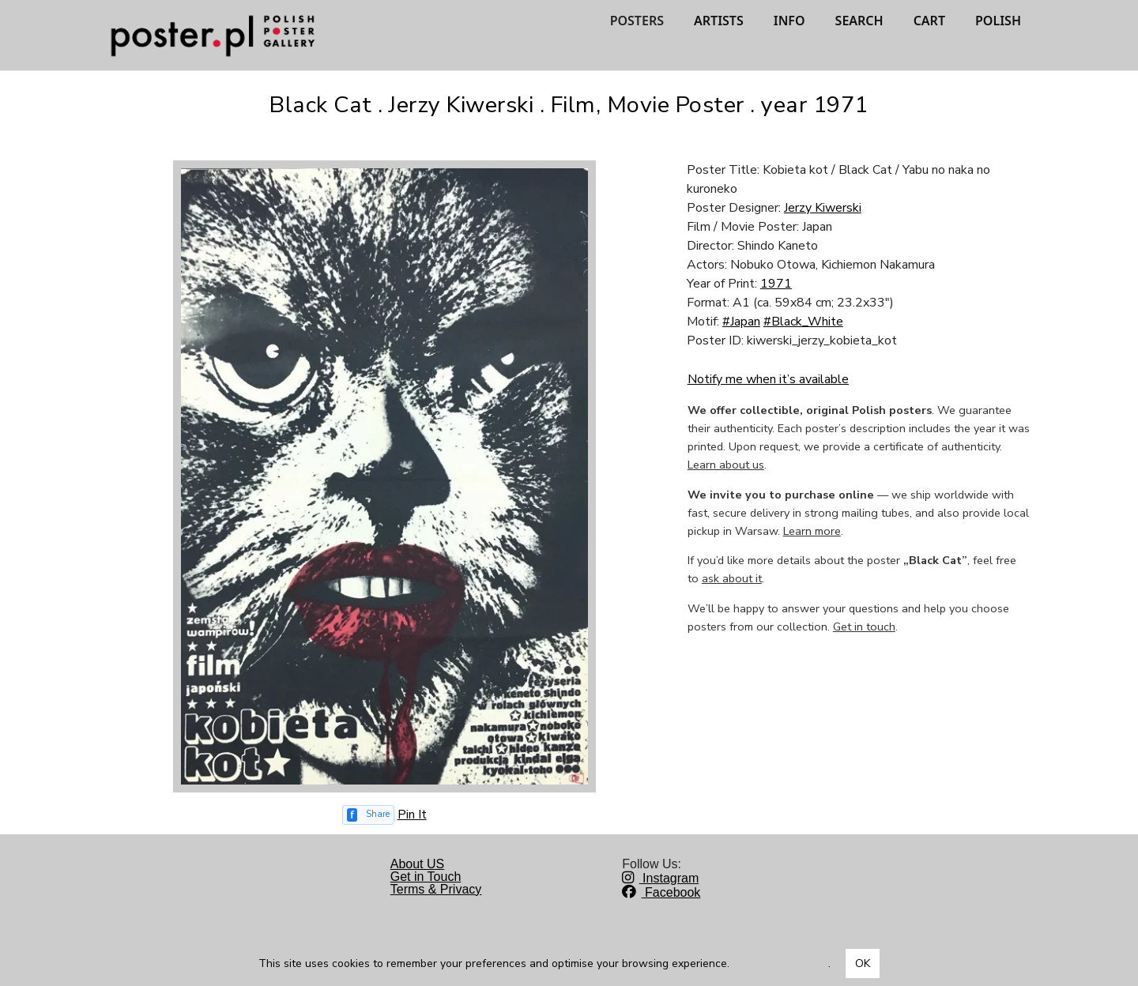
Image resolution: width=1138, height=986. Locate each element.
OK (862, 963)
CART (929, 20)
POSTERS (637, 20)
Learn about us (726, 464)
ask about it (732, 578)
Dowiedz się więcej (780, 963)
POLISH (998, 20)
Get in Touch (426, 876)
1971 (776, 283)
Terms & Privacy (436, 889)
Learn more (812, 531)
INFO (789, 20)
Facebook (661, 892)
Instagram (660, 878)
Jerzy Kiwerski (822, 207)
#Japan (741, 321)
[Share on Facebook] (368, 815)
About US (417, 864)
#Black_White (803, 321)
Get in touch (864, 626)
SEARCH (859, 20)
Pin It (412, 814)
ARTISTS (719, 20)
